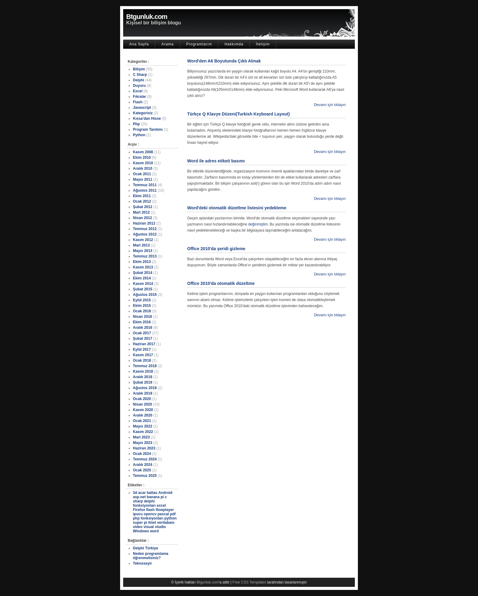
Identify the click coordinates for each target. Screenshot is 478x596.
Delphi (138, 80)
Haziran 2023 (144, 448)
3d (135, 493)
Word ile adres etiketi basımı (216, 160)
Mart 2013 (141, 245)
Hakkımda (233, 44)
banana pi (155, 497)
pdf (173, 514)
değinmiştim (258, 224)
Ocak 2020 (142, 399)
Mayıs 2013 (142, 251)
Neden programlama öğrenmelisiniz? (150, 556)
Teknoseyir (142, 563)
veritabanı (165, 522)
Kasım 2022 (143, 432)
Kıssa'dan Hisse (147, 118)
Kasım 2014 (143, 284)
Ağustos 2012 (145, 234)
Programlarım (199, 44)
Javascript (142, 107)
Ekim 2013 (142, 262)
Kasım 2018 (143, 371)
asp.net (139, 497)
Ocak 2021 (142, 421)
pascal (163, 514)
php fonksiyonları (148, 518)
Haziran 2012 (144, 223)
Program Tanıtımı (148, 129)
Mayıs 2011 (142, 179)
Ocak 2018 (142, 360)
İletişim (262, 44)
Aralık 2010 (142, 168)
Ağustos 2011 (145, 190)
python (170, 518)
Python (139, 135)
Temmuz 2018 (145, 366)
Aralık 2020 (142, 415)
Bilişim (139, 69)
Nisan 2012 (142, 218)
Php (136, 124)
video (137, 527)
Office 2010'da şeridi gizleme (216, 248)
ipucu (138, 514)
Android (165, 493)
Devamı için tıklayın (330, 105)
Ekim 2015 (142, 305)
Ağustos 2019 (145, 388)
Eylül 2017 (142, 349)
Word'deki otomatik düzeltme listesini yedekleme (236, 207)
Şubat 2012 (142, 207)
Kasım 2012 (143, 240)
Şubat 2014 (142, 273)
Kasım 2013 (143, 267)
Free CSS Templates (249, 582)
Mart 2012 (141, 212)
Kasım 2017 (143, 355)
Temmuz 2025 (145, 476)
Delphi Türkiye (145, 548)
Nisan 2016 (142, 316)
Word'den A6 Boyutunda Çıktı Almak (224, 61)
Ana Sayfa (139, 44)
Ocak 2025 (142, 470)
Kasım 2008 (143, 152)
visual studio (155, 527)
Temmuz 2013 (145, 256)
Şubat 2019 (142, 382)
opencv (150, 514)
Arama (167, 44)
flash (150, 510)
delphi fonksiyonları (144, 503)
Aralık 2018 (142, 377)
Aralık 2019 (142, 393)
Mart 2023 (141, 437)
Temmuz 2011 (145, 185)
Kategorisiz (143, 113)
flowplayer (165, 510)
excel (161, 505)
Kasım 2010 (143, 163)
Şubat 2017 (142, 338)
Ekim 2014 (142, 278)
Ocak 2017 (142, 333)
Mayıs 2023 (142, 443)
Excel (137, 91)
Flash (137, 102)
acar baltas (147, 493)
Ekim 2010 (142, 157)
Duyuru (139, 85)
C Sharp (140, 75)
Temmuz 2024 (145, 459)
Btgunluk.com (146, 16)
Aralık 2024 (142, 465)
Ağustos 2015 (145, 295)
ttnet (152, 522)
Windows (141, 531)
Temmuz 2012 (145, 229)
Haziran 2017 (144, 344)
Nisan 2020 (142, 404)
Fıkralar (139, 96)
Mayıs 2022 (142, 426)
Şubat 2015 (142, 289)
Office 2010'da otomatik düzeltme (221, 283)
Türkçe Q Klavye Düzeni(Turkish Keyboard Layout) (238, 114)
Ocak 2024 (142, 454)
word (154, 531)
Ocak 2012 (142, 201)
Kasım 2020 (143, 410)
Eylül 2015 (142, 300)
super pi (140, 522)
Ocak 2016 (142, 311)
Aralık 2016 (142, 327)
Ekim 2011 (142, 196)
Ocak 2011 (142, 174)
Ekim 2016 (142, 322)
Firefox (139, 510)
